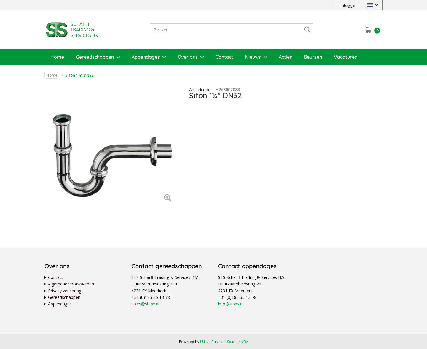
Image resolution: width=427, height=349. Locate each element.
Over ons (188, 57)
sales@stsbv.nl (145, 304)
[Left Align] (167, 198)
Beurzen (313, 57)
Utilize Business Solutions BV (224, 341)
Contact (224, 57)
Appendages (146, 57)
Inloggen (349, 5)
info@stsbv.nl (230, 304)
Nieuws (253, 57)
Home (57, 57)
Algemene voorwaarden (71, 284)
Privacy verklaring (64, 291)
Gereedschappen (95, 57)
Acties (285, 57)
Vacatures (345, 57)
